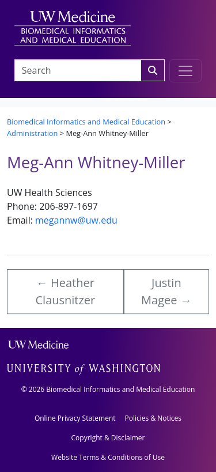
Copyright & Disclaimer (108, 438)
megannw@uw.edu (76, 220)
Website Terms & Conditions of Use (108, 457)
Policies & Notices (153, 418)
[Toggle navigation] (185, 70)
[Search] (153, 70)
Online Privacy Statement (75, 418)
